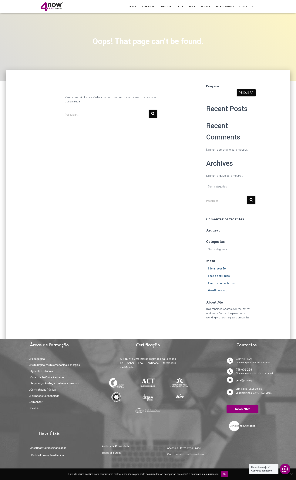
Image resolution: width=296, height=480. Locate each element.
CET (180, 6)
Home (133, 6)
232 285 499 (244, 359)
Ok (224, 474)
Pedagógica (37, 359)
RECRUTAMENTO (225, 6)
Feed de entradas (219, 275)
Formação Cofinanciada (44, 396)
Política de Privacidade (116, 446)
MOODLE (205, 6)
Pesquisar (212, 86)
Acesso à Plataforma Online (184, 448)
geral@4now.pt (245, 380)
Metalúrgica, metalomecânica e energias (55, 365)
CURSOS (165, 6)
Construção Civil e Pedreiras (47, 377)
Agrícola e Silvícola (41, 371)
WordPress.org (217, 290)
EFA (192, 6)
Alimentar (36, 402)
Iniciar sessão (217, 268)
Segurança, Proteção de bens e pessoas (54, 383)
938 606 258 (244, 369)
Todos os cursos (111, 452)
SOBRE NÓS (148, 6)
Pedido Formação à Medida (47, 455)
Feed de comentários (221, 283)
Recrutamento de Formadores (185, 454)
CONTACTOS (246, 6)
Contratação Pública (43, 389)
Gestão (34, 408)
